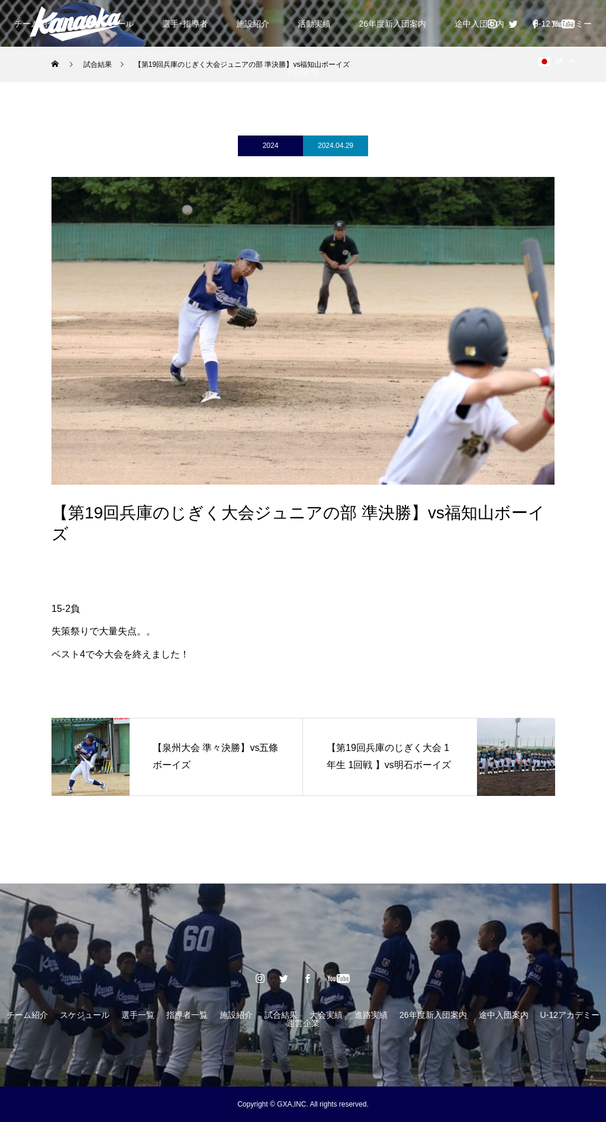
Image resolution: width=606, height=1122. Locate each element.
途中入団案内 (479, 23)
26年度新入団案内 (392, 23)
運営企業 (303, 1023)
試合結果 (281, 1015)
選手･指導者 (185, 23)
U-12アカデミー (569, 1015)
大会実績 (326, 1015)
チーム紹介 (27, 1015)
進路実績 (371, 1015)
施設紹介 (252, 23)
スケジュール (84, 1015)
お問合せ (303, 71)
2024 (271, 145)
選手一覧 (137, 1015)
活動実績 (314, 23)
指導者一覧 (187, 1015)
